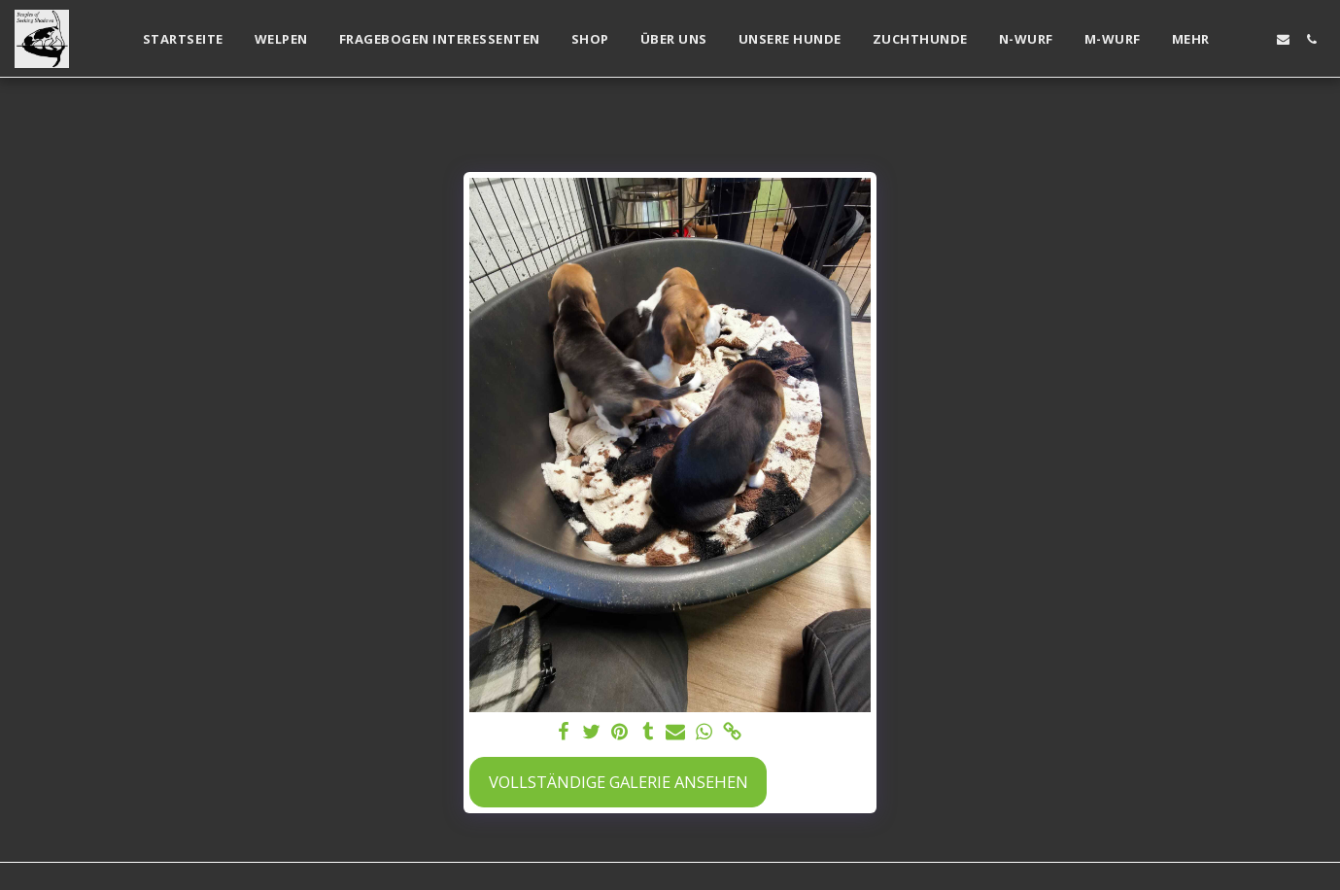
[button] (1255, 39)
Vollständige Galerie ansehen (618, 781)
